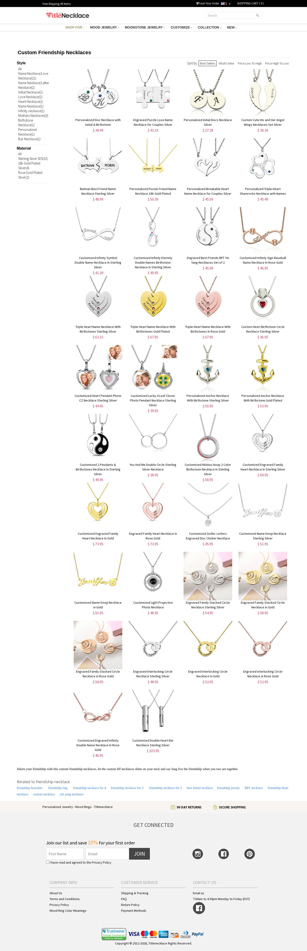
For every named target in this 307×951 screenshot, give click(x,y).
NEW (232, 27)
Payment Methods (133, 910)
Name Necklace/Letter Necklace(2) (33, 85)
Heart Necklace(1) (30, 101)
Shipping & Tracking (134, 893)
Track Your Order (207, 3)
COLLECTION (209, 27)
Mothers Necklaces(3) (33, 115)
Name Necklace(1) (30, 106)
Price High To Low (277, 63)
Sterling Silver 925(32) (33, 158)
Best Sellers (207, 63)
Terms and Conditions (65, 899)
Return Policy (130, 905)
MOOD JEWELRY (104, 27)
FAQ (124, 899)
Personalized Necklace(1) (27, 131)
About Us (56, 893)
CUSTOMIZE (181, 27)
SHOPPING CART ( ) (250, 3)
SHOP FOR (75, 27)
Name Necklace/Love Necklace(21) (33, 75)
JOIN (139, 853)
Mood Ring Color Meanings (68, 910)
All (20, 69)
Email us (198, 893)
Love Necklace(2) (30, 97)
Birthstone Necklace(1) (26, 122)
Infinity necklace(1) (31, 111)
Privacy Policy (101, 862)
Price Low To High (250, 63)
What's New (226, 63)
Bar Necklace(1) (29, 139)
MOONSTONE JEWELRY (145, 27)
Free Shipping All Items (57, 4)
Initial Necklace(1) (30, 92)
